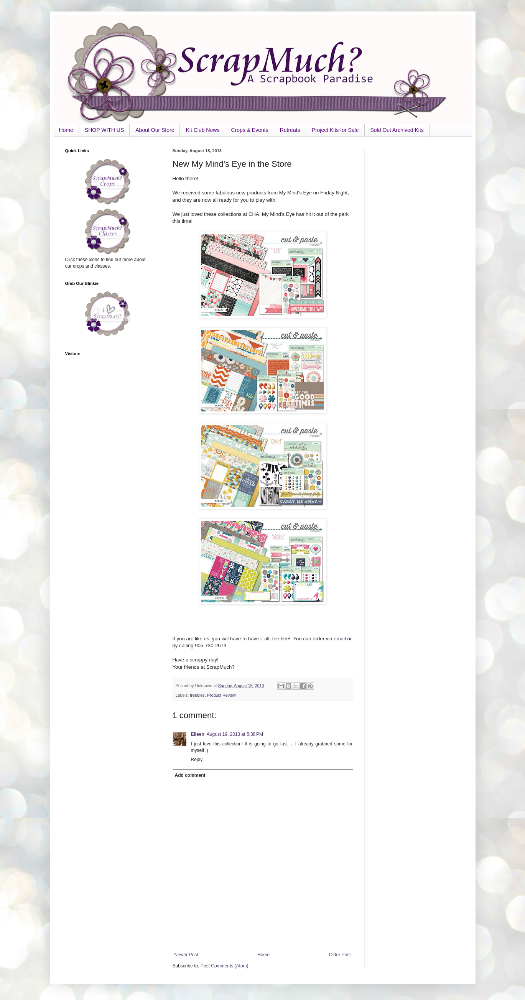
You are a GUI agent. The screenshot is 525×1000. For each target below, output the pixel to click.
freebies (197, 695)
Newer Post (186, 954)
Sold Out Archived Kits (397, 130)
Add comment (190, 775)
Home (66, 130)
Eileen (197, 734)
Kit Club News (202, 130)
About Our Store (154, 130)
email (340, 638)
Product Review (221, 695)
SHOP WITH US (104, 130)
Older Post (340, 954)
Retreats (290, 130)
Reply (197, 759)
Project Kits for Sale (335, 130)
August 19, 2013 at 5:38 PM (235, 734)
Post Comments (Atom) (225, 966)
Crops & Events (249, 130)
